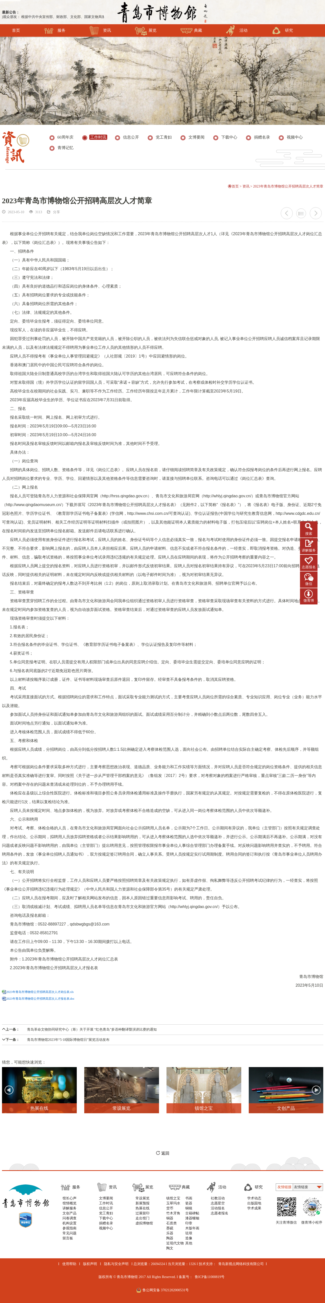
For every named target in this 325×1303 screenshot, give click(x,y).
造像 (188, 1238)
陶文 (169, 1248)
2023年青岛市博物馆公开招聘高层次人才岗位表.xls (40, 992)
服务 (55, 30)
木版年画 (192, 1228)
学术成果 (254, 1208)
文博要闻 (106, 1198)
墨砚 (169, 1228)
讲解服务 (309, 550)
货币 (169, 1208)
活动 (237, 30)
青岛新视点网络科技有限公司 (241, 1264)
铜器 (169, 1218)
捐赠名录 (106, 1223)
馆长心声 (69, 1198)
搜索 (308, 534)
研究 (282, 30)
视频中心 (106, 1228)
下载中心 (106, 1218)
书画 (188, 1198)
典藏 (191, 30)
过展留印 (143, 1213)
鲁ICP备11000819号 (209, 1277)
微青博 (309, 600)
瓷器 (188, 1203)
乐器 (169, 1233)
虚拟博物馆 (144, 1223)
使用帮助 (69, 1264)
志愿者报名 (219, 1213)
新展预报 (143, 1203)
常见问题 (69, 1233)
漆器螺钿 (192, 1218)
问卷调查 (69, 1218)
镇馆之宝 (173, 1198)
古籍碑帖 (192, 1213)
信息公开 (106, 1208)
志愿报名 (309, 567)
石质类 (171, 1223)
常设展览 (143, 1198)
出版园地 (254, 1203)
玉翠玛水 (173, 1203)
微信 (308, 584)
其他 (188, 1243)
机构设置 (69, 1223)
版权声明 (90, 1264)
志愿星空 (218, 1203)
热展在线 (143, 1208)
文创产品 (69, 1213)
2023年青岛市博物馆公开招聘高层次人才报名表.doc (40, 998)
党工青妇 (106, 1213)
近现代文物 (175, 1243)
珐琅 (188, 1233)
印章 (188, 1223)
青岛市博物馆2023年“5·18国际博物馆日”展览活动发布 (56, 1040)
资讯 (100, 30)
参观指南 (69, 1228)
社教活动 (218, 1198)
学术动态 (254, 1198)
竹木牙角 (173, 1213)
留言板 (67, 1238)
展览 (145, 30)
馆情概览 (69, 1203)
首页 (16, 30)
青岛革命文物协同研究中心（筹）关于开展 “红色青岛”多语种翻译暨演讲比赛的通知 (79, 1029)
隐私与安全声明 (116, 1264)
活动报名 (218, 1208)
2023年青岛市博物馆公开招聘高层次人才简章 (288, 186)
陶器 (169, 1238)
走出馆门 (143, 1218)
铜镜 (188, 1208)
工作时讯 (106, 1203)
